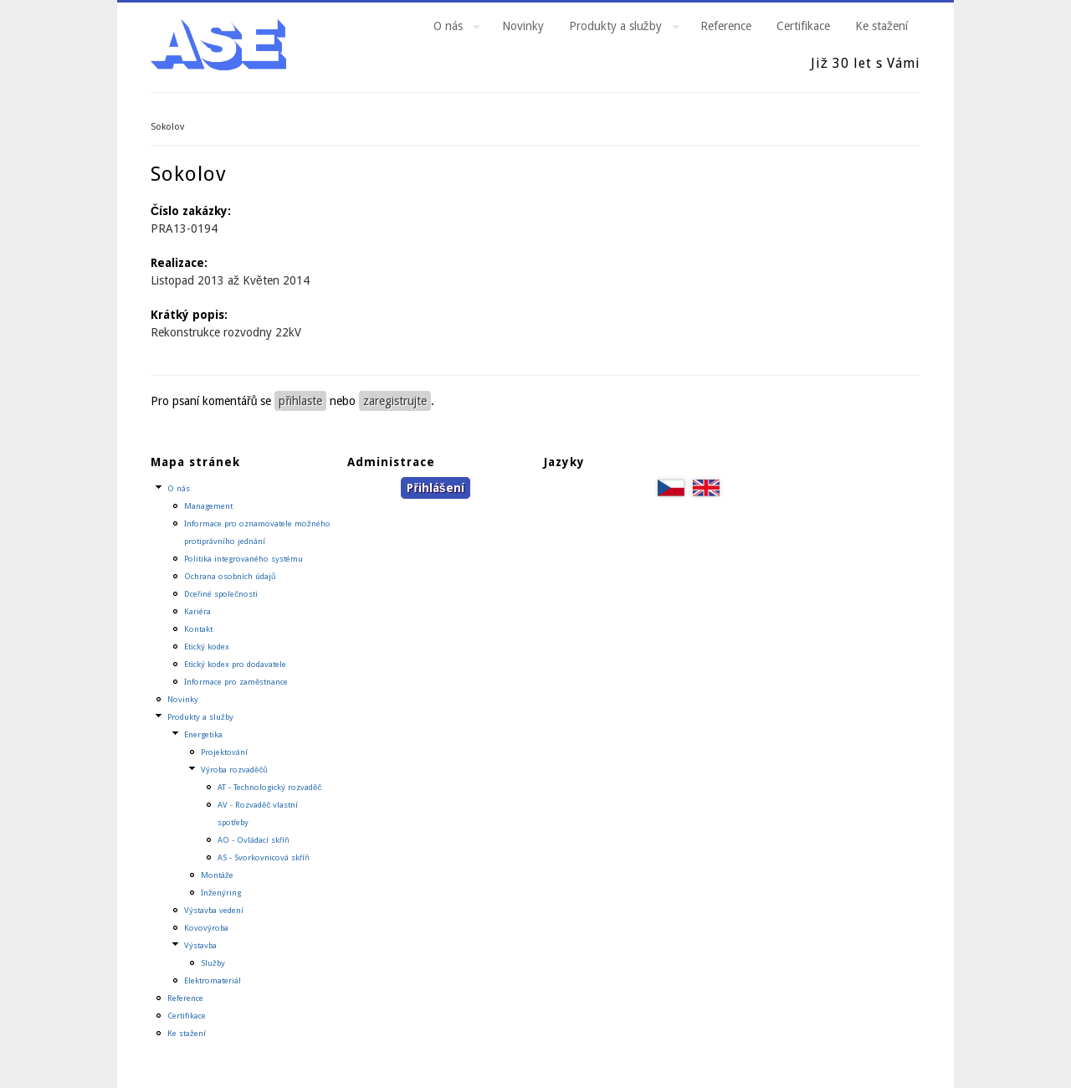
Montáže (217, 875)
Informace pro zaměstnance (236, 681)
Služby (213, 962)
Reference (725, 26)
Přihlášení (435, 488)
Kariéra (197, 611)
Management (208, 506)
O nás (450, 28)
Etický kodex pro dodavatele (235, 664)
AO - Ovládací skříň (254, 839)
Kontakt (198, 629)
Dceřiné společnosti (221, 593)
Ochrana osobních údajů (229, 576)
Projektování (224, 752)
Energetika (203, 734)
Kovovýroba (206, 927)
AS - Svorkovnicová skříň (264, 857)
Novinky (523, 26)
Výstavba (200, 945)
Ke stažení (881, 26)
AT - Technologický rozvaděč (269, 787)
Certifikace (803, 26)
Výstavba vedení (213, 910)
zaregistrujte (395, 401)
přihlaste (300, 401)
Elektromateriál (212, 980)
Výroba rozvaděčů (234, 769)
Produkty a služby (617, 28)
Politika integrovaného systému (243, 558)
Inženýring (221, 892)
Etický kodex (206, 646)
